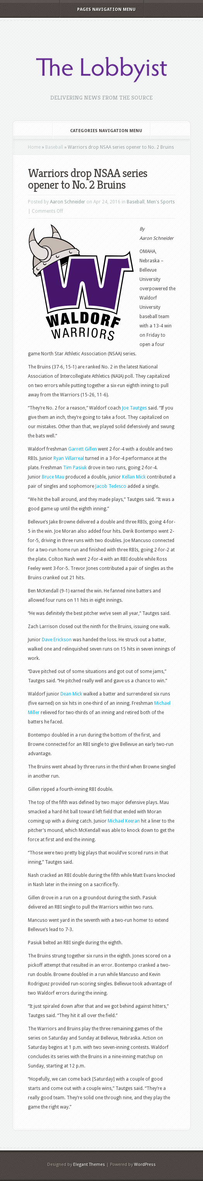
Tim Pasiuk (75, 467)
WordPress (145, 1164)
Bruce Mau (53, 477)
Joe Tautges (134, 408)
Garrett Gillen (82, 449)
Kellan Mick (134, 477)
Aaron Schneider (67, 202)
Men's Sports (161, 202)
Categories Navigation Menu (101, 130)
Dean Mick (71, 694)
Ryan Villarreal (68, 458)
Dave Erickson (57, 639)
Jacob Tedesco (110, 486)
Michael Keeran (124, 821)
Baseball (54, 147)
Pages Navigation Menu (101, 9)
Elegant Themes (89, 1164)
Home (34, 147)
